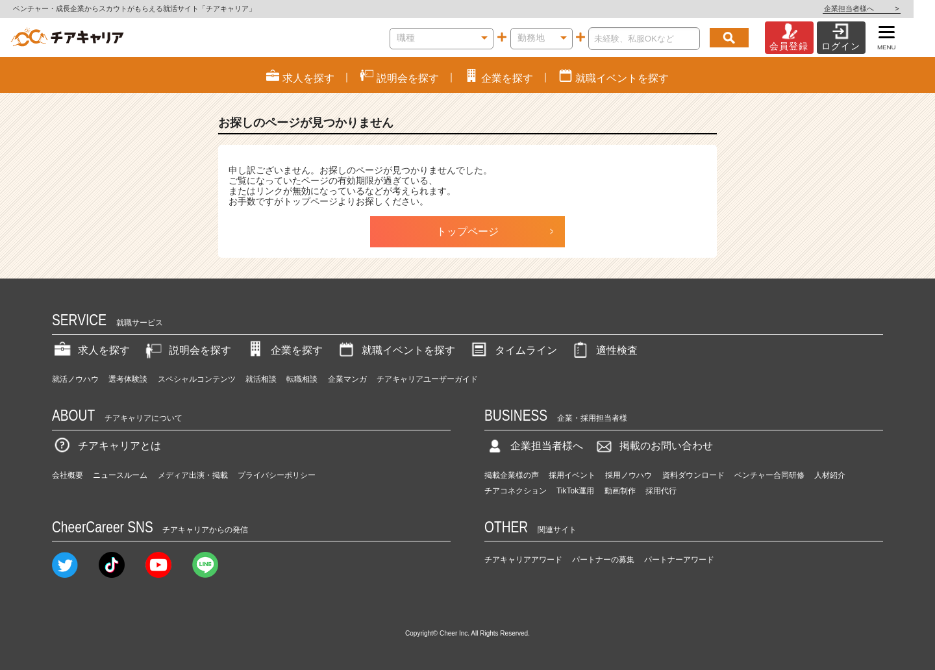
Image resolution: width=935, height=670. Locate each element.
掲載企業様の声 (511, 475)
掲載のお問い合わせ (653, 446)
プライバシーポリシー (277, 475)
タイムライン (513, 350)
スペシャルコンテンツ (197, 379)
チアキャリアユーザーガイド (427, 379)
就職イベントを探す (395, 350)
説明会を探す (187, 350)
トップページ (467, 231)
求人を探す (91, 350)
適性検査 (604, 350)
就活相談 (261, 379)
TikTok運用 (575, 490)
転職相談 (302, 379)
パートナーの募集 (603, 559)
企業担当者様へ (883, 8)
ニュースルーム (120, 475)
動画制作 (620, 490)
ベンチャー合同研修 (769, 475)
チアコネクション (515, 490)
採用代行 (661, 490)
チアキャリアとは (106, 446)
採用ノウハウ (628, 475)
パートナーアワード (679, 559)
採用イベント (572, 475)
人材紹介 (829, 475)
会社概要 (67, 475)
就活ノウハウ (75, 379)
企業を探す (284, 350)
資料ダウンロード (693, 475)
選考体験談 (127, 379)
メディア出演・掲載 (193, 475)
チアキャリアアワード (523, 559)
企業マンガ (347, 379)
